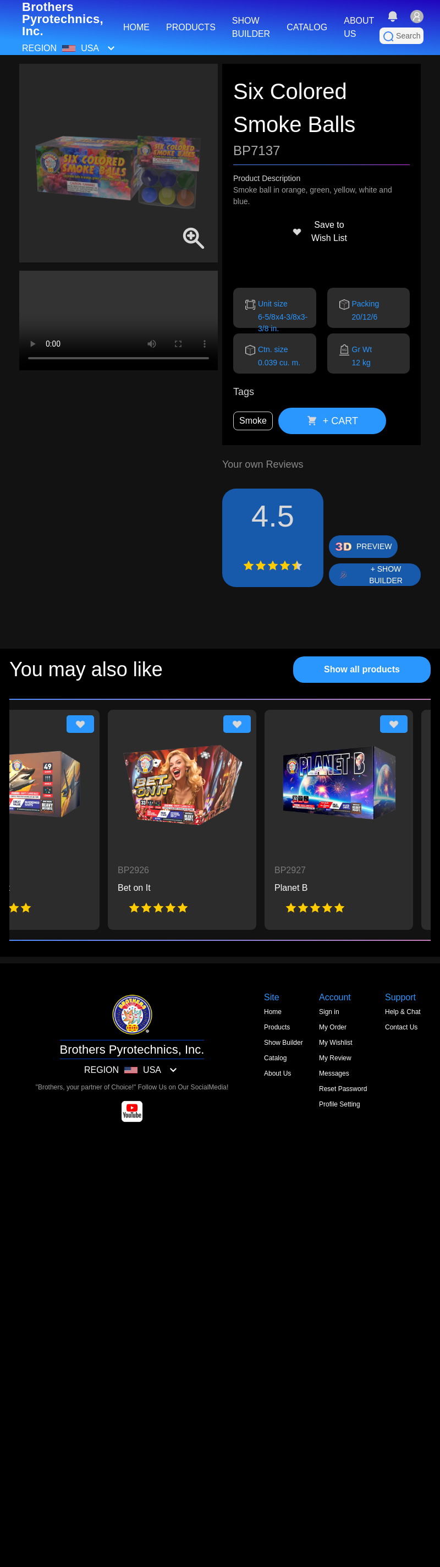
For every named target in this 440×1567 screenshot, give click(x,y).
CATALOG (307, 27)
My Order (332, 1027)
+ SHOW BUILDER (386, 575)
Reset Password (343, 1089)
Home (273, 1012)
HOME (136, 27)
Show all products (362, 669)
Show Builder (283, 1043)
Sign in (329, 1012)
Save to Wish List (319, 231)
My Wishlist (336, 1043)
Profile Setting (339, 1104)
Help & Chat (403, 1012)
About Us (277, 1073)
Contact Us (401, 1027)
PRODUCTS (191, 27)
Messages (334, 1073)
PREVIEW (374, 546)
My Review (335, 1058)
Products (277, 1027)
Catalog (275, 1058)
